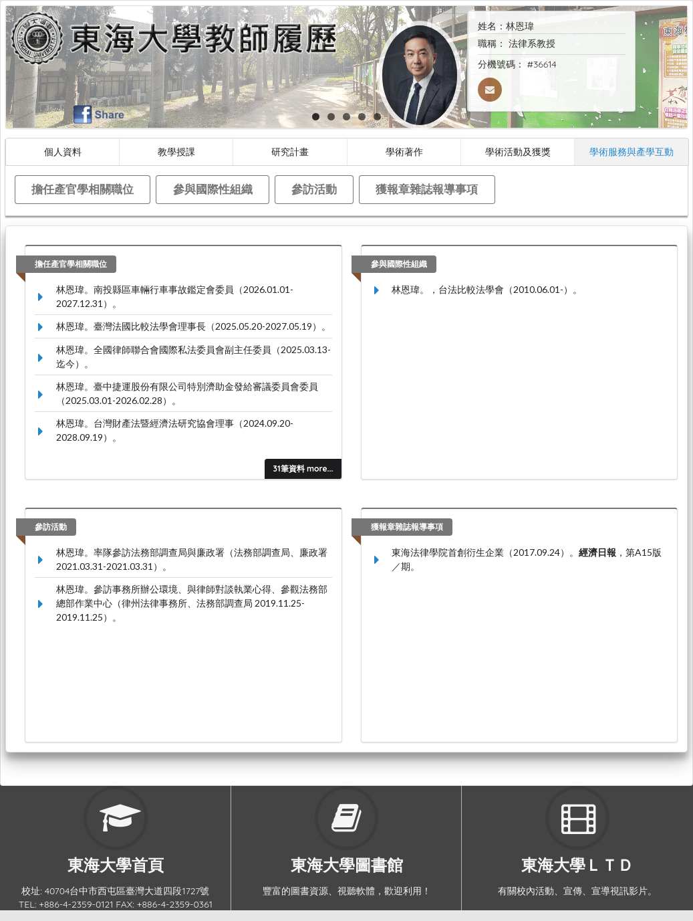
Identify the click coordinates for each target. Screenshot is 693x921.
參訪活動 (314, 189)
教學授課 (176, 151)
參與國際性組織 (213, 189)
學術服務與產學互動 (631, 151)
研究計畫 (290, 151)
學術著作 (404, 151)
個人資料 (63, 151)
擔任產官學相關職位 (82, 189)
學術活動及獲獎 (518, 151)
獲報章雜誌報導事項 (427, 189)
